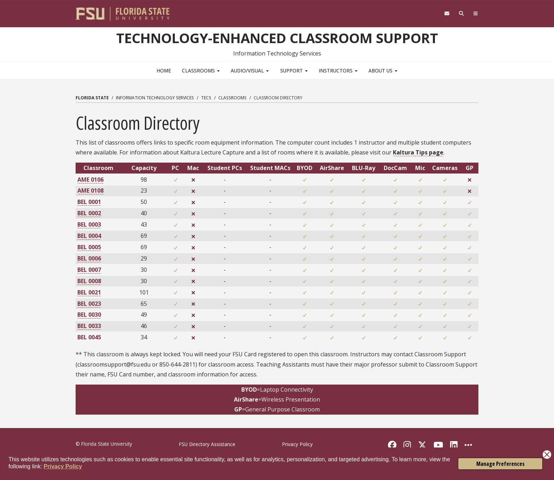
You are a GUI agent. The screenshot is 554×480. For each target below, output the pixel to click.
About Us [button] (383, 70)
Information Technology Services (155, 98)
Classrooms (232, 98)
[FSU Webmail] (447, 13)
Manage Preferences (500, 464)
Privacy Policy (63, 466)
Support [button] (294, 70)
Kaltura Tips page (418, 152)
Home (164, 70)
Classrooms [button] (201, 70)
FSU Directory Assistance (207, 444)
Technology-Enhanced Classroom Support (277, 38)
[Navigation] (476, 13)
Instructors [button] (338, 70)
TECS (206, 98)
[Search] (461, 13)
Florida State (92, 98)
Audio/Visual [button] (250, 70)
